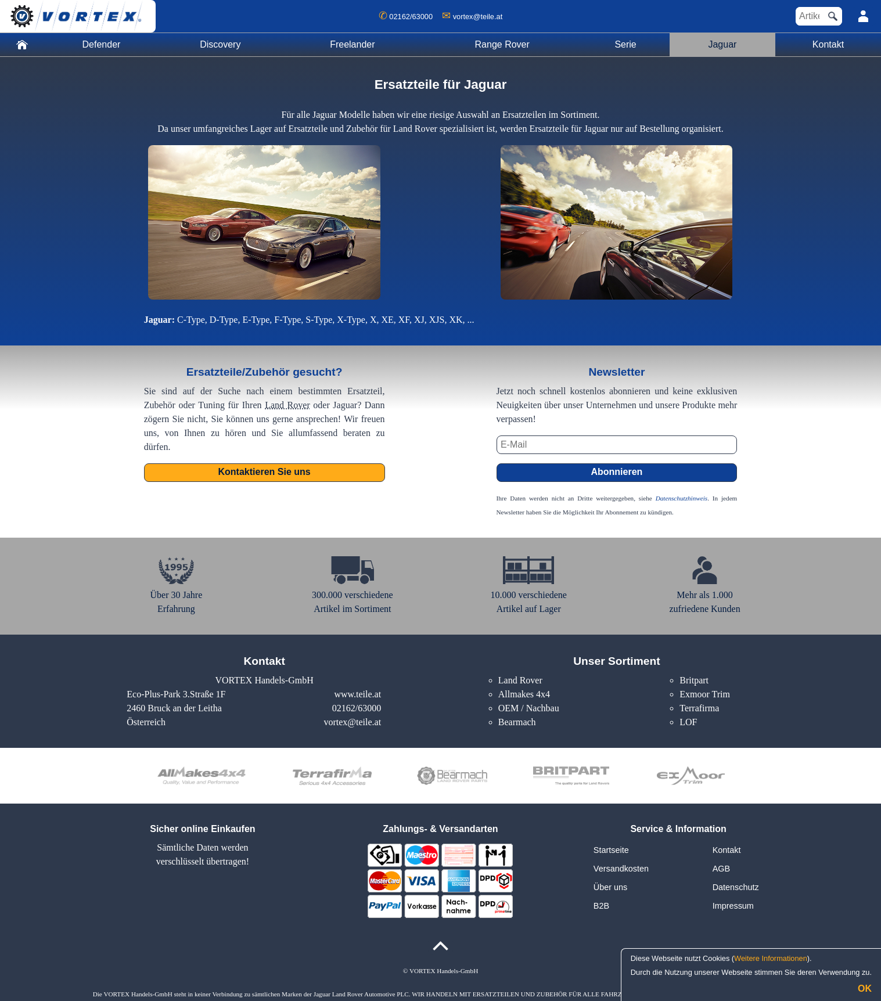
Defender (101, 44)
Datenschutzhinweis (682, 498)
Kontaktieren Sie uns (264, 472)
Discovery (220, 44)
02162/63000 (411, 16)
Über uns (610, 887)
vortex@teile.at (478, 16)
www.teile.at (357, 694)
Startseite (611, 850)
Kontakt (828, 44)
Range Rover (502, 44)
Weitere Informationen (770, 958)
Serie (625, 44)
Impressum (733, 905)
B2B (601, 905)
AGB (721, 868)
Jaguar (722, 44)
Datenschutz (736, 887)
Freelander (352, 44)
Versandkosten (621, 868)
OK (865, 988)
